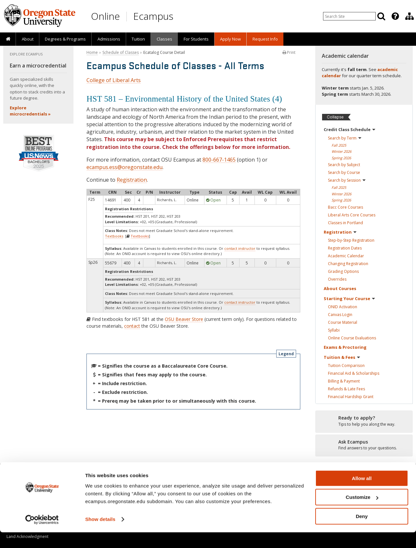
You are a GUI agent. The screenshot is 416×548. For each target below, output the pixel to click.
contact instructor (239, 248)
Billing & (344, 381)
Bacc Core (345, 207)
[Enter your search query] (349, 16)
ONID (342, 307)
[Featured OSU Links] (395, 16)
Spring (341, 157)
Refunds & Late (346, 389)
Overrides (337, 279)
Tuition (138, 39)
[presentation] (394, 16)
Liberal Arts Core (351, 215)
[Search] (381, 16)
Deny (362, 532)
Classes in (345, 222)
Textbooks (114, 236)
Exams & (345, 347)
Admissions (109, 39)
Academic (346, 256)
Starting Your (349, 298)
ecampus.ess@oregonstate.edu (124, 167)
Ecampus (153, 16)
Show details (100, 535)
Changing (348, 263)
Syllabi (334, 330)
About (27, 39)
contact (132, 326)
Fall (339, 145)
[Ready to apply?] (364, 421)
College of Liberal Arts (113, 80)
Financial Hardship (350, 396)
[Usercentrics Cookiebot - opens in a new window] (42, 535)
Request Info (265, 39)
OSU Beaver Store (184, 319)
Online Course (352, 338)
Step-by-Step (351, 240)
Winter (341, 151)
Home (92, 52)
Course (342, 322)
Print (288, 52)
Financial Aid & (353, 373)
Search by (344, 138)
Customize (362, 513)
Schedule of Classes (120, 52)
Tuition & (342, 357)
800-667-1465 (219, 159)
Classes (164, 39)
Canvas (340, 314)
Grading (343, 271)
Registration (132, 179)
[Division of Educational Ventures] (409, 16)
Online (105, 16)
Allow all (362, 494)
